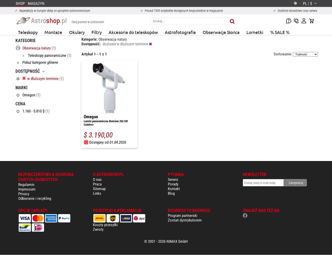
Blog (171, 193)
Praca (97, 184)
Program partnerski (182, 215)
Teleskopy (28, 32)
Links (97, 193)
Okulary (77, 32)
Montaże (53, 32)
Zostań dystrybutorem (185, 220)
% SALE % (280, 32)
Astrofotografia (180, 32)
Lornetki (254, 32)
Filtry (97, 32)
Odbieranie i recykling (34, 198)
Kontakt (174, 188)
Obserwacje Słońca (221, 32)
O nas (97, 179)
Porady (173, 184)
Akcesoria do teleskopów (133, 32)
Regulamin (26, 184)
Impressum (27, 189)
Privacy (23, 193)
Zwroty (98, 229)
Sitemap (99, 188)
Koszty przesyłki (105, 224)
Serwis (173, 179)
